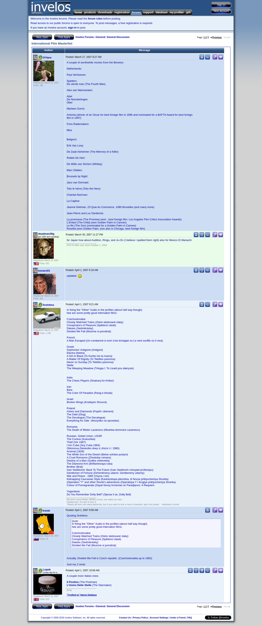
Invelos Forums (85, 37)
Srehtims (48, 304)
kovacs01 (44, 270)
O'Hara (47, 57)
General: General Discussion (113, 37)
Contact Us (125, 617)
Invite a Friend (177, 617)
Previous (216, 37)
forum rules (95, 18)
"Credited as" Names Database (82, 595)
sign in (72, 27)
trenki (46, 510)
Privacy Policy (140, 617)
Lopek (47, 569)
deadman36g (46, 233)
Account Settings (159, 617)
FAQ (189, 617)
